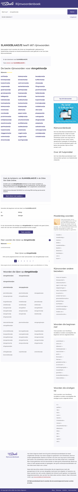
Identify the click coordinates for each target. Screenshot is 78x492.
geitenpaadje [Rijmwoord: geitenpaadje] (22, 90)
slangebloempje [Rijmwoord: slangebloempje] (8, 337)
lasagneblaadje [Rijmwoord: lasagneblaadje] (8, 334)
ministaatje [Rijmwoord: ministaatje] (5, 110)
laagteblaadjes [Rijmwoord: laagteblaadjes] (39, 331)
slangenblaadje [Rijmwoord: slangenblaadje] (24, 276)
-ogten (58, 439)
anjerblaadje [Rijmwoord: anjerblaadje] (23, 351)
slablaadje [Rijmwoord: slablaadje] (37, 305)
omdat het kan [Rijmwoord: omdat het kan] (60, 296)
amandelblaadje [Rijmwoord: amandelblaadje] (8, 331)
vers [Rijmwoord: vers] (57, 256)
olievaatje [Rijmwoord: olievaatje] (38, 110)
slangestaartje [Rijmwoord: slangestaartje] (7, 343)
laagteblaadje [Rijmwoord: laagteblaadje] (7, 301)
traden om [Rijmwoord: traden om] (59, 311)
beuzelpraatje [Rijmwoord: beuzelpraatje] (40, 76)
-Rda (57, 431)
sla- (2, 215)
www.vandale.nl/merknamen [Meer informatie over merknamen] (42, 477)
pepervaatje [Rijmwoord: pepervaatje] (22, 113)
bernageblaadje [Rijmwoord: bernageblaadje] (23, 331)
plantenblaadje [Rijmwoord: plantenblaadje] (23, 293)
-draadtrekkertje (61, 425)
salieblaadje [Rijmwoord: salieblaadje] (7, 305)
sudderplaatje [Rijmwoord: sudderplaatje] (23, 126)
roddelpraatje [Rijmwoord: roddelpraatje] (22, 116)
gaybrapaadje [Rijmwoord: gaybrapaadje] (6, 90)
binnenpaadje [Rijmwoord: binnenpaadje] (5, 80)
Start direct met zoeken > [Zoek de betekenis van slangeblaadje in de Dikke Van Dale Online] (14, 196)
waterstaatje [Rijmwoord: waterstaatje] (5, 136)
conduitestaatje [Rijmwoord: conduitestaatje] (5, 247)
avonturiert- (59, 364)
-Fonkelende (60, 420)
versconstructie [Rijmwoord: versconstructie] (60, 314)
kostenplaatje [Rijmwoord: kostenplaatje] (5, 103)
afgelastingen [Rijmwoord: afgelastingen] (60, 288)
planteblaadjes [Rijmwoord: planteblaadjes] (7, 293)
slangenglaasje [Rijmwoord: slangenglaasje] (7, 296)
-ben (57, 436)
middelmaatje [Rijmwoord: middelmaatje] (40, 106)
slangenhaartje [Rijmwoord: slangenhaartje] (23, 340)
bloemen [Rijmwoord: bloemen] (58, 250)
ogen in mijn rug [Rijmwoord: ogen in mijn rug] (61, 285)
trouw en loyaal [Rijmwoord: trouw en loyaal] (60, 277)
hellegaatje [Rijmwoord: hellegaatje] (4, 96)
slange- (20, 215)
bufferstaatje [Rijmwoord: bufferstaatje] (39, 80)
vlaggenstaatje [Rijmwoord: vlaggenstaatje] (6, 133)
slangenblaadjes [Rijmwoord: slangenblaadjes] (8, 281)
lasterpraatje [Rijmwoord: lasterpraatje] (5, 106)
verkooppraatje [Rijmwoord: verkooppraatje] (40, 130)
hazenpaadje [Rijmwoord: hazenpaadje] (22, 93)
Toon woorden (25, 232)
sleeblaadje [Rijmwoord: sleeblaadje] (37, 314)
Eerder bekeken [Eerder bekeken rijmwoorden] (6, 17)
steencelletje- (60, 378)
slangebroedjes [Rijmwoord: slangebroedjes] (23, 337)
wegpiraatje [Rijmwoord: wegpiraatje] (22, 136)
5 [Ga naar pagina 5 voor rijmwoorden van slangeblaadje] (27, 261)
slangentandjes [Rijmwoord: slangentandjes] (39, 340)
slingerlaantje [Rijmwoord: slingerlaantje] (38, 343)
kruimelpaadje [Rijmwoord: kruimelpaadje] (40, 103)
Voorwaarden (72, 490)
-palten (58, 407)
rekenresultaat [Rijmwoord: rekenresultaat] (60, 282)
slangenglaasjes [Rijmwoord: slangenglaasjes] (39, 322)
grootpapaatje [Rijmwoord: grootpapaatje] (6, 93)
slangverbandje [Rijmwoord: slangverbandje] (23, 343)
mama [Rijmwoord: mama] (58, 240)
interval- (58, 343)
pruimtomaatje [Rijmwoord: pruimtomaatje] (6, 116)
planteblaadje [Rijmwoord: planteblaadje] (8, 287)
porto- (58, 354)
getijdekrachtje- (61, 362)
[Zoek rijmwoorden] (18, 12)
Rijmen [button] (72, 12)
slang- (20, 212)
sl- (1, 212)
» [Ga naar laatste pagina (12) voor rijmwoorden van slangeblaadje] (49, 261)
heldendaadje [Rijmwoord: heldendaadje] (40, 93)
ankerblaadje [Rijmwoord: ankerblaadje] (38, 351)
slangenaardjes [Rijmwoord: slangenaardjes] (39, 337)
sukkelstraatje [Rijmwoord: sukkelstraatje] (40, 126)
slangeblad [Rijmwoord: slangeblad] (22, 308)
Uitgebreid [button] (73, 17)
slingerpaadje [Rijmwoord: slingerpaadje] (40, 120)
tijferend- (59, 346)
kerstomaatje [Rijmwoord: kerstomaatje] (40, 96)
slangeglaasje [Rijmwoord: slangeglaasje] (23, 287)
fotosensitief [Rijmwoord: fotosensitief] (60, 280)
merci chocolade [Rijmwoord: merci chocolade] (61, 290)
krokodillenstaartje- (62, 375)
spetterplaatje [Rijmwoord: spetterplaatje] (6, 126)
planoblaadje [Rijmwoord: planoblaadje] (38, 301)
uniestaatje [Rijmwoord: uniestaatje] (22, 130)
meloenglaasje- (60, 349)
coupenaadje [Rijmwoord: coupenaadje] (5, 86)
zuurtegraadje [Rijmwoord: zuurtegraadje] (23, 140)
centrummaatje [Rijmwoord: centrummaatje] (23, 83)
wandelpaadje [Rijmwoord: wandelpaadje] (40, 133)
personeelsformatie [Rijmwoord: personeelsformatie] (62, 298)
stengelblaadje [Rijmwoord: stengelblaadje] (23, 296)
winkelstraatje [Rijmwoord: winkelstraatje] (40, 136)
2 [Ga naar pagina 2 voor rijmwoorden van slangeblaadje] (18, 261)
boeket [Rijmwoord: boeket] (58, 248)
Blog (53, 490)
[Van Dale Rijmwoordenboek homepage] (8, 4)
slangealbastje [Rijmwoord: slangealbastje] (38, 334)
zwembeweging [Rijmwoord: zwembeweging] (60, 309)
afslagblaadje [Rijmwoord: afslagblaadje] (7, 351)
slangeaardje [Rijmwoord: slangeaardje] (7, 308)
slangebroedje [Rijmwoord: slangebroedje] (7, 311)
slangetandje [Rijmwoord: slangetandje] (7, 314)
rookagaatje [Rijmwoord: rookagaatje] (39, 116)
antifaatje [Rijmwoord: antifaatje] (4, 76)
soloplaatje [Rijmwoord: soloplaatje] (39, 123)
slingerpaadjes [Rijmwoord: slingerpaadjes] (7, 346)
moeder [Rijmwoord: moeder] (58, 235)
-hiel (57, 412)
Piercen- (58, 359)
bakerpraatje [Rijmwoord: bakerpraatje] (22, 76)
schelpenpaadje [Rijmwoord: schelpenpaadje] (6, 120)
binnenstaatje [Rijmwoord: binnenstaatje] (22, 80)
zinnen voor (15, 63)
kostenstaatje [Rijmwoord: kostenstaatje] (22, 103)
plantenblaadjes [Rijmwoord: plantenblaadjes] (24, 322)
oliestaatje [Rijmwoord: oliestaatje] (21, 110)
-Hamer (58, 423)
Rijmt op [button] (4, 12)
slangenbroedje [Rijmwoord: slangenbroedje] (8, 340)
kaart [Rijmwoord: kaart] (58, 258)
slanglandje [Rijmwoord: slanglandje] (22, 314)
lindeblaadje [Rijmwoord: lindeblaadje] (22, 301)
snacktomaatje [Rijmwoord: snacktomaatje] (6, 123)
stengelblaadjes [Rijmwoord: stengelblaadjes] (8, 325)
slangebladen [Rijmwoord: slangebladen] (38, 308)
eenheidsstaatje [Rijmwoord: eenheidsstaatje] (23, 86)
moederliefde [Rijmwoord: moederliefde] (60, 245)
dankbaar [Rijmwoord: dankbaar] (59, 253)
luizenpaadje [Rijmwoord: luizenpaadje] (22, 106)
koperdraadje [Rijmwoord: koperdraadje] (40, 100)
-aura (58, 415)
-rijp (57, 410)
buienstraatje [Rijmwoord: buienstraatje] (5, 83)
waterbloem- (60, 341)
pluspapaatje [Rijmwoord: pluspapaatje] (39, 113)
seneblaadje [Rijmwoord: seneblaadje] (22, 305)
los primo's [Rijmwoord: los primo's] (59, 293)
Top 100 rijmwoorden (65, 98)
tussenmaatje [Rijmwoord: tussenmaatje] (5, 130)
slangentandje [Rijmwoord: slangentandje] (38, 311)
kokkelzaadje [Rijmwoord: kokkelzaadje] (5, 100)
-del (57, 433)
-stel (57, 441)
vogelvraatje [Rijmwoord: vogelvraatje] (22, 133)
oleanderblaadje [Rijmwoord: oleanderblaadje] (8, 322)
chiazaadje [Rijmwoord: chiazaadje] (39, 83)
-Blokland (59, 428)
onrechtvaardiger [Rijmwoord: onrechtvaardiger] (61, 306)
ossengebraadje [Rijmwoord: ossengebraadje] (23, 334)
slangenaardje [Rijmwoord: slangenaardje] (23, 311)
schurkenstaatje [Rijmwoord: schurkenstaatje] (23, 120)
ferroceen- (59, 357)
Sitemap (58, 490)
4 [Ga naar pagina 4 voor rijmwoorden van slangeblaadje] (24, 261)
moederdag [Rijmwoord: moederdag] (59, 237)
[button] (50, 240)
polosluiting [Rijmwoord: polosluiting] (59, 301)
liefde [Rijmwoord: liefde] (58, 242)
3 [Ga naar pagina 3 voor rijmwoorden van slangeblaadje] (21, 261)
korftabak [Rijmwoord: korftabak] (59, 303)
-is (57, 404)
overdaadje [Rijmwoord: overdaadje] (5, 113)
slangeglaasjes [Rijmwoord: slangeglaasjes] (38, 293)
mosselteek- (59, 370)
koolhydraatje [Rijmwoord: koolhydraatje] (23, 100)
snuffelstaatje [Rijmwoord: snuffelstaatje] (22, 123)
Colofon (64, 490)
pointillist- (59, 372)
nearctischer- (60, 351)
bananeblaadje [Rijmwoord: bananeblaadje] (7, 355)
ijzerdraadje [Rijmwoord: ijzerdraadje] (22, 96)
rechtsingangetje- (61, 367)
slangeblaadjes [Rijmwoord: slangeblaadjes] (8, 276)
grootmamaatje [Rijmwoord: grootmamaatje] (40, 90)
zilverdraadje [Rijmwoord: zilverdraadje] (5, 140)
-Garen (58, 418)
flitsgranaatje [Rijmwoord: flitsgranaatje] (40, 86)
